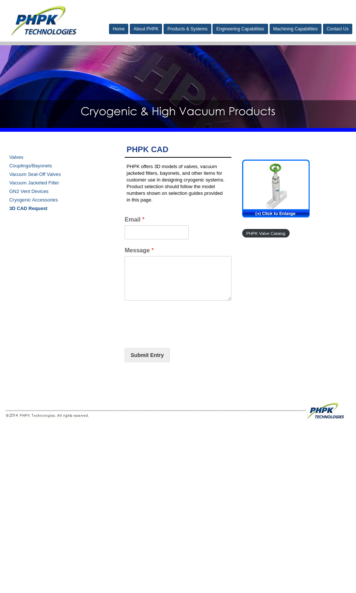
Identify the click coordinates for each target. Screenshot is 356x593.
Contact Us (338, 29)
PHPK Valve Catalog (265, 233)
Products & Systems (187, 29)
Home (119, 29)
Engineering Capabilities (240, 29)
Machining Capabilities (295, 29)
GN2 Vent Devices (29, 191)
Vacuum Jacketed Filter (34, 183)
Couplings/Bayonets (30, 165)
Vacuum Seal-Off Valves (35, 174)
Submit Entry (147, 355)
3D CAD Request (28, 208)
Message (139, 250)
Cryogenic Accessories (33, 200)
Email (134, 219)
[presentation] (181, 336)
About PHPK (146, 29)
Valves (16, 157)
